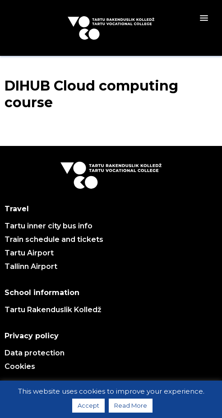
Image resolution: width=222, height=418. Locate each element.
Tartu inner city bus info (48, 226)
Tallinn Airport (31, 266)
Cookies (20, 366)
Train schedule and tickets (54, 239)
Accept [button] (88, 405)
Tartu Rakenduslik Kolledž (53, 309)
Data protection (35, 353)
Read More (130, 405)
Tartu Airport (29, 253)
